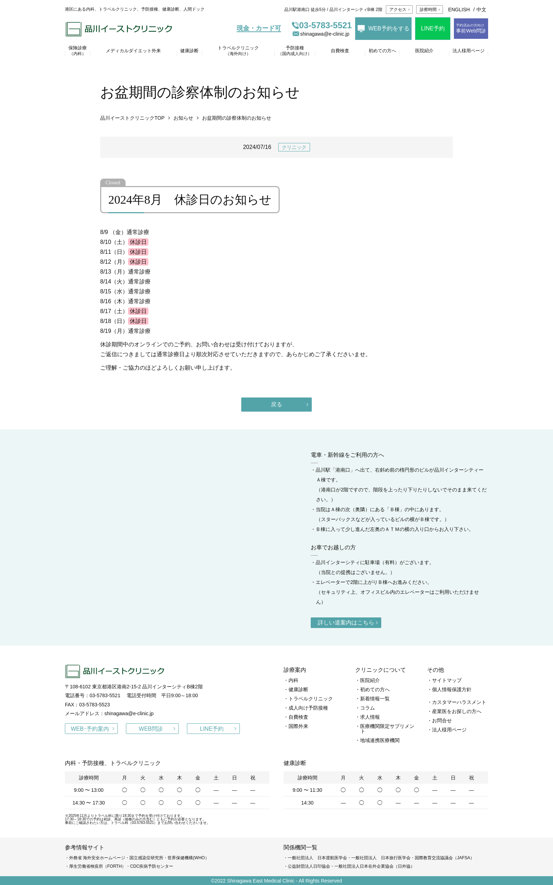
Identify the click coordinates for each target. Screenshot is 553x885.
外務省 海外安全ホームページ (97, 858)
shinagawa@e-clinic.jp (321, 33)
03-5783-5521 (322, 25)
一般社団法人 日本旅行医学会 (381, 858)
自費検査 (298, 716)
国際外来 (298, 726)
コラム (367, 707)
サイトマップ (447, 680)
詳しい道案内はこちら (346, 623)
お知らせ (183, 118)
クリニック (294, 147)
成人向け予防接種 (308, 707)
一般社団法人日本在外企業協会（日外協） (374, 866)
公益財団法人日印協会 (309, 866)
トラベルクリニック (310, 698)
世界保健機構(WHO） (188, 858)
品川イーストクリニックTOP (132, 118)
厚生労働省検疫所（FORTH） (97, 866)
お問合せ (442, 720)
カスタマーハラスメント (459, 702)
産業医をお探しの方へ (456, 711)
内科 (293, 680)
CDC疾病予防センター (151, 866)
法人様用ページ (449, 729)
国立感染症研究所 (146, 858)
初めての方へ (375, 689)
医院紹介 (370, 680)
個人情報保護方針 (452, 689)
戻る (276, 404)
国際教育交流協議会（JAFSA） (444, 858)
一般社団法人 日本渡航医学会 (317, 858)
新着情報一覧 (375, 698)
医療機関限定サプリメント (387, 729)
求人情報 (370, 716)
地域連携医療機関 (380, 740)
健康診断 (298, 689)
